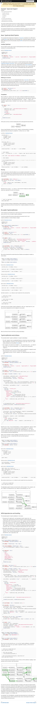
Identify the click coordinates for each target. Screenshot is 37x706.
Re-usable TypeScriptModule (6, 18)
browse (10, 50)
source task (26, 79)
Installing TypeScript (5, 13)
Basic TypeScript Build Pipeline (7, 11)
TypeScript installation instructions (7, 63)
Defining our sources (5, 14)
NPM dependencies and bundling (7, 21)
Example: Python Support (31, 702)
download (6, 50)
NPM (21, 40)
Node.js (5, 39)
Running (3, 17)
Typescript (21, 37)
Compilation (4, 15)
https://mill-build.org (20, 5)
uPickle (17, 343)
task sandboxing (29, 64)
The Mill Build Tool (6, 1)
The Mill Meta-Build (5, 702)
